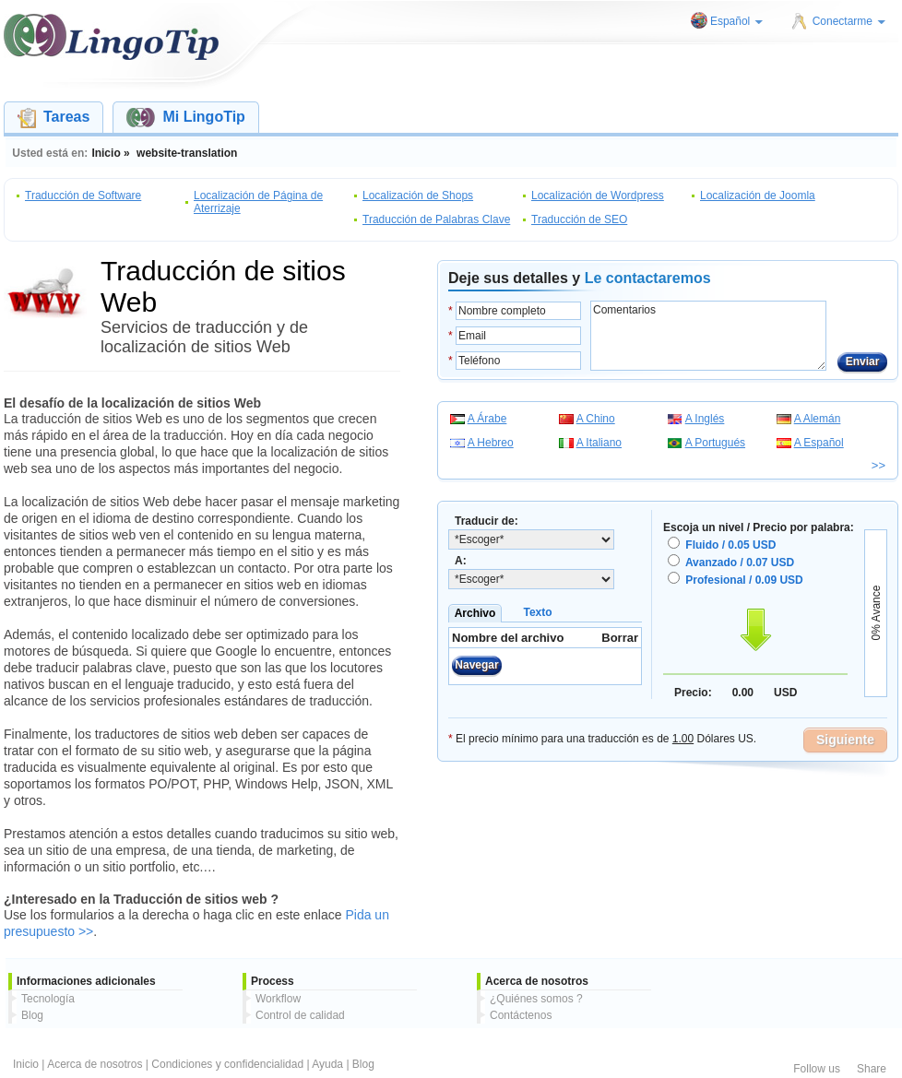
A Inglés (705, 418)
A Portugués (715, 442)
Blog (32, 1015)
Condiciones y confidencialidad (227, 1064)
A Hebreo (491, 442)
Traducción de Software (83, 195)
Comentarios (708, 336)
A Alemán (817, 418)
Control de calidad (300, 1015)
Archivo (475, 613)
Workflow (278, 998)
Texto (537, 612)
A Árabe (487, 418)
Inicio (26, 1064)
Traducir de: (486, 521)
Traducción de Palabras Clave (436, 219)
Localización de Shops (417, 195)
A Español (819, 442)
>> (878, 465)
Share (871, 1068)
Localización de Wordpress (597, 195)
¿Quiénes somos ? (536, 998)
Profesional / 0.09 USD (743, 580)
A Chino (595, 418)
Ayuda (327, 1064)
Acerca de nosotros (94, 1064)
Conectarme (849, 21)
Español (736, 21)
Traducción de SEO (579, 219)
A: (461, 560)
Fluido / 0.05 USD (730, 545)
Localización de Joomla (757, 195)
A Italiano (599, 442)
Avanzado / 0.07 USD (739, 562)
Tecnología (48, 998)
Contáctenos (521, 1015)
